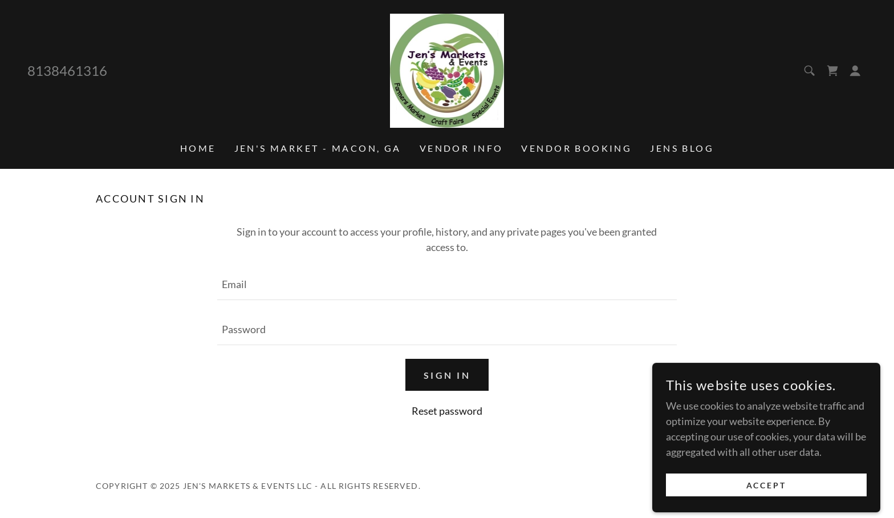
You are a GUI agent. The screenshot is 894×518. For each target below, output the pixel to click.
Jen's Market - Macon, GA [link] (317, 148)
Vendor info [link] (461, 148)
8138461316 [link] (67, 70)
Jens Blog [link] (682, 148)
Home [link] (198, 148)
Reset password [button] (447, 410)
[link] (447, 69)
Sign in (447, 375)
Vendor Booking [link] (576, 148)
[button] (855, 70)
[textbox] (446, 284)
